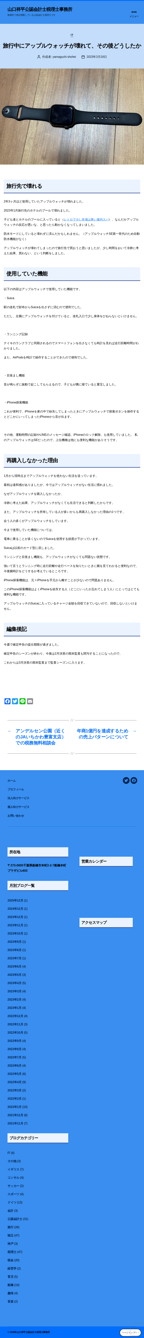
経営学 (12, 1268)
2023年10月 (15, 933)
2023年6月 (15, 966)
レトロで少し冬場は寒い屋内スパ (86, 219)
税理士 (12, 1252)
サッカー (13, 1185)
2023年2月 (15, 999)
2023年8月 (15, 950)
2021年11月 (15, 1123)
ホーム (13, 780)
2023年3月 (15, 991)
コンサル (13, 1177)
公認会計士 (15, 1219)
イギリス (13, 1169)
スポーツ (13, 1194)
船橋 (11, 1285)
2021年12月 (15, 1115)
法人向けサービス (18, 798)
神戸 (11, 1243)
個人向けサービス (18, 806)
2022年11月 (15, 1024)
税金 (11, 1260)
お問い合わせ (16, 815)
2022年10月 (15, 1032)
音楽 (11, 1301)
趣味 (11, 1293)
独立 (11, 1235)
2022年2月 (15, 1098)
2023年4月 (15, 983)
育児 (11, 1276)
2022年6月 (15, 1065)
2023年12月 (15, 917)
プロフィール (16, 789)
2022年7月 (15, 1057)
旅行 (11, 1227)
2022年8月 (15, 1049)
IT (72, 34)
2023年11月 (15, 925)
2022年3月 (15, 1090)
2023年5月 (15, 974)
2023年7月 (15, 958)
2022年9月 (15, 1040)
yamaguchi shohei (64, 56)
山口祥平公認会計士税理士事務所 (40, 9)
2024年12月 (15, 908)
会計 (11, 1210)
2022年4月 (15, 1082)
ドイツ (12, 1202)
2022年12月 (15, 1016)
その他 (12, 1161)
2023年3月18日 (97, 56)
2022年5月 (15, 1073)
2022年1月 (15, 1106)
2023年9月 (15, 941)
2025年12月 (15, 900)
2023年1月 (15, 1007)
